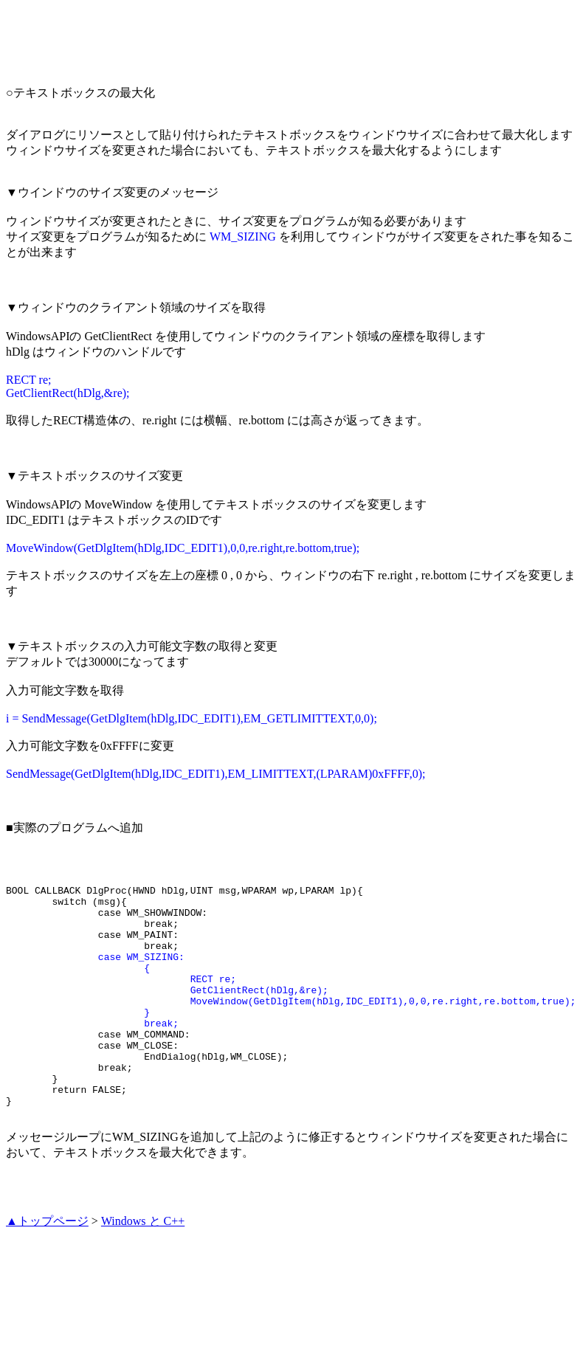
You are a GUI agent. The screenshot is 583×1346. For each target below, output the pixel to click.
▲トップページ (47, 1265)
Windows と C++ (142, 1265)
